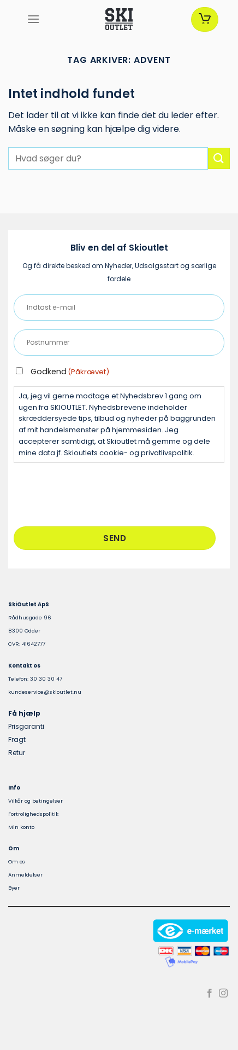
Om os (16, 861)
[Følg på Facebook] (209, 994)
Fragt (17, 739)
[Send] (219, 158)
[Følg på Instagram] (223, 994)
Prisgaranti (26, 726)
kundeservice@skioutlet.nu (44, 691)
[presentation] (97, 493)
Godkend (70, 371)
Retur (16, 752)
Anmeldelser (25, 874)
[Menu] (33, 18)
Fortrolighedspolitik (33, 813)
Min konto (21, 827)
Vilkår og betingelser (35, 800)
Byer (14, 887)
